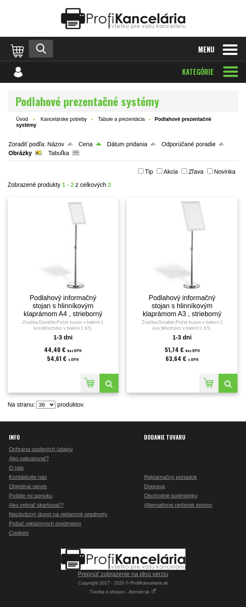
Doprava (154, 486)
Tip (149, 171)
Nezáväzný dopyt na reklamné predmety (58, 514)
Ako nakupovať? (29, 458)
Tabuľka (58, 153)
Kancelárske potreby (64, 119)
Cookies (19, 533)
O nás (16, 468)
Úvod (22, 119)
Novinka (224, 171)
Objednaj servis (28, 486)
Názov (55, 144)
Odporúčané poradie (189, 144)
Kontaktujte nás (28, 477)
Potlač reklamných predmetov (45, 523)
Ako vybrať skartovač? (36, 505)
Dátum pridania (127, 144)
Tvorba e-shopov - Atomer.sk (123, 591)
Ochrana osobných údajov (41, 449)
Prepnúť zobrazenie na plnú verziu (123, 574)
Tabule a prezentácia (121, 119)
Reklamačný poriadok (170, 477)
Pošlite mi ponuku (31, 495)
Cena (85, 144)
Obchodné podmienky (170, 495)
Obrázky (20, 153)
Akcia (170, 171)
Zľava (195, 171)
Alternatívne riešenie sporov (178, 505)
